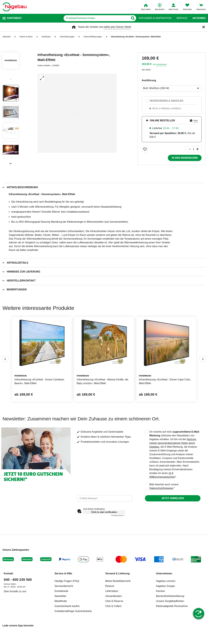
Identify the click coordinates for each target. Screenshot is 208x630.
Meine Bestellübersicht (118, 581)
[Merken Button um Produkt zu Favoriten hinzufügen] (145, 149)
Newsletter (60, 596)
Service (181, 18)
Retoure (109, 586)
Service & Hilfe (63, 573)
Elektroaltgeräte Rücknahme (172, 606)
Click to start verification (104, 512)
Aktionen (198, 18)
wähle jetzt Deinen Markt (117, 27)
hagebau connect (165, 581)
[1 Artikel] (193, 149)
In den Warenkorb (185, 157)
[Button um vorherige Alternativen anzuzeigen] (5, 359)
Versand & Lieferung (117, 573)
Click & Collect (113, 606)
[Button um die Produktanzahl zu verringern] (188, 149)
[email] (104, 498)
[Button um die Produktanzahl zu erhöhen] (198, 149)
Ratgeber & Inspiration (155, 18)
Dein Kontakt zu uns (15, 591)
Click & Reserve (114, 601)
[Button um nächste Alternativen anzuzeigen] (203, 359)
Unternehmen (164, 573)
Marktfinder (60, 601)
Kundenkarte (161, 64)
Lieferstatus (111, 591)
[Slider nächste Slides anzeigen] (11, 162)
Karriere (160, 591)
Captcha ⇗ (118, 515)
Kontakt (8, 573)
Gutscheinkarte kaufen (67, 606)
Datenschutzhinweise (161, 488)
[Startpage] (15, 7)
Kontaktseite (61, 591)
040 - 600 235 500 (18, 580)
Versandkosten (113, 596)
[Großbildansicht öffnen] (77, 113)
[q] (96, 18)
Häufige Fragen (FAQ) (66, 581)
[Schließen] (203, 27)
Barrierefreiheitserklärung (170, 596)
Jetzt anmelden (172, 498)
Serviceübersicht (63, 586)
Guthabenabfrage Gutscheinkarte (73, 611)
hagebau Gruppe (165, 586)
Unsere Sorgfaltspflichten (170, 601)
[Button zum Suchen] (132, 18)
